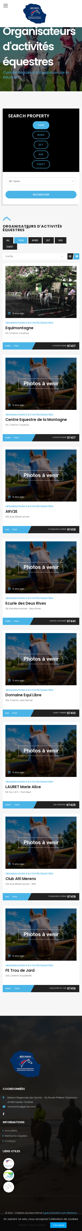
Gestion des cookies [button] (32, 1225)
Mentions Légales (16, 1136)
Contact (10, 1141)
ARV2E (11, 511)
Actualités (11, 1130)
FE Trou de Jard (20, 970)
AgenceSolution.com (54, 1212)
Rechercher (41, 194)
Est (41, 144)
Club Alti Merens (20, 878)
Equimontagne (19, 327)
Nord (41, 134)
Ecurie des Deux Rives (25, 603)
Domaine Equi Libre (23, 695)
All (8, 240)
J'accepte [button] (58, 1225)
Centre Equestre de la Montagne (36, 419)
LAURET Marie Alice (23, 786)
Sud (41, 154)
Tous (41, 125)
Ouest (41, 164)
